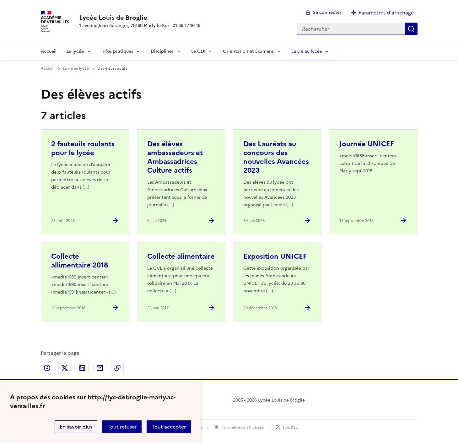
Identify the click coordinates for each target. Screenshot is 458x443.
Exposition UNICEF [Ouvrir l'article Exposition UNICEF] (275, 256)
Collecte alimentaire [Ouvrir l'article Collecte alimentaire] (181, 256)
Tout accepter (169, 426)
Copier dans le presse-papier (117, 368)
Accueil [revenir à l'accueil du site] (47, 68)
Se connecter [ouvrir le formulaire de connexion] (327, 12)
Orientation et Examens (248, 51)
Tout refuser (122, 426)
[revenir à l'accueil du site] (139, 17)
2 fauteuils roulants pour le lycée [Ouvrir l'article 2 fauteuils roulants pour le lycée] (83, 148)
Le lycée (75, 51)
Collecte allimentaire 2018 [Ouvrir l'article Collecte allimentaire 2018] (79, 260)
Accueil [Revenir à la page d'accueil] (49, 51)
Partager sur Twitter (64, 368)
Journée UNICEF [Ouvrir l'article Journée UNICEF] (366, 144)
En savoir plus (76, 426)
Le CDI (198, 51)
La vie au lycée (306, 51)
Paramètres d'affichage (242, 427)
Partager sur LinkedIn (82, 368)
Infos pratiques (117, 51)
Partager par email (100, 368)
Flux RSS (290, 427)
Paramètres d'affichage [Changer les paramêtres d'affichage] (386, 12)
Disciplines (162, 51)
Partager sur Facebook (47, 368)
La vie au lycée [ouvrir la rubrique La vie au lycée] (76, 68)
